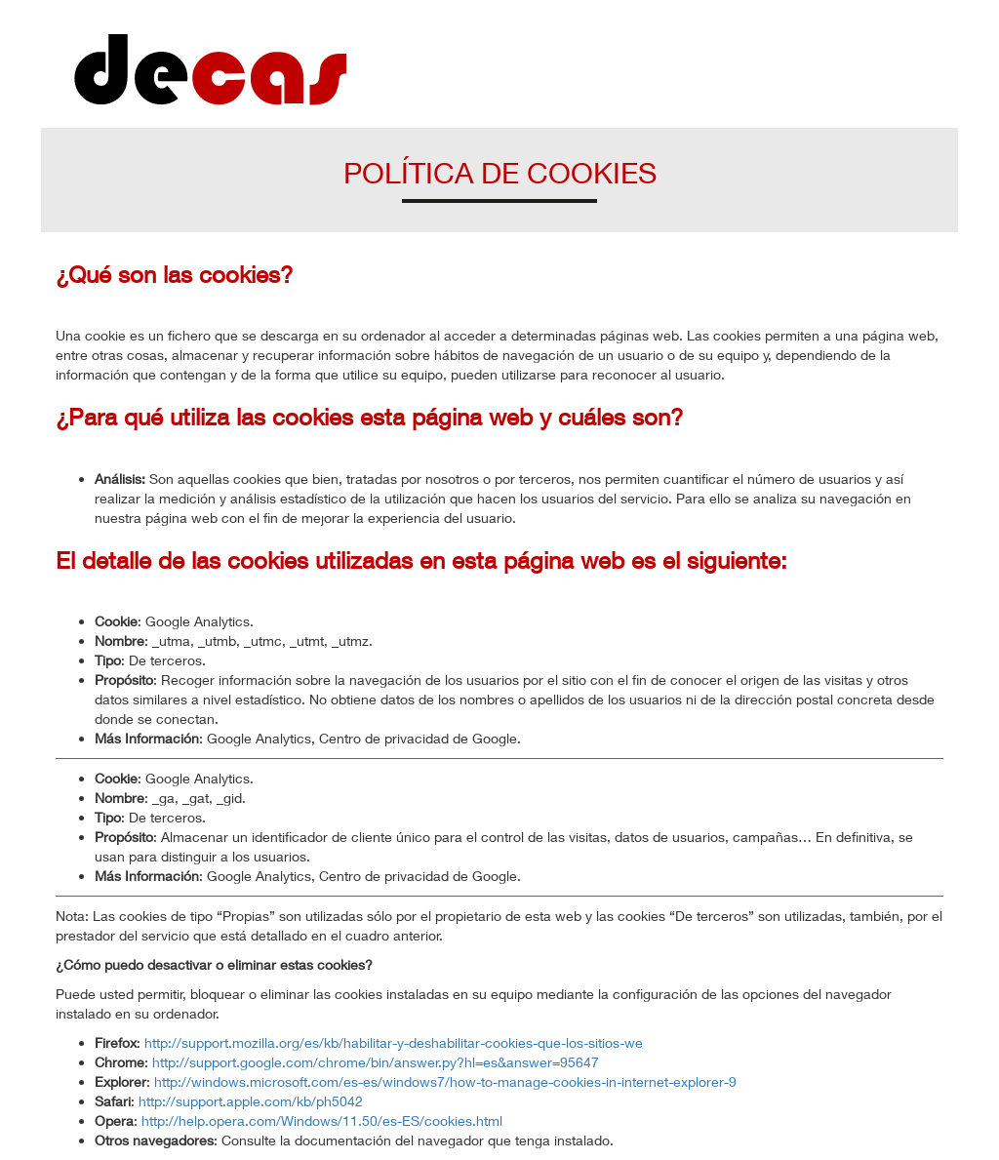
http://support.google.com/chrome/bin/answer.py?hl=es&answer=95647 (375, 1062)
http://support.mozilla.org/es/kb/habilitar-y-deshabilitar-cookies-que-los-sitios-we (393, 1042)
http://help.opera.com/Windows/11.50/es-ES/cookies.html (321, 1120)
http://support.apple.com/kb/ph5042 (251, 1101)
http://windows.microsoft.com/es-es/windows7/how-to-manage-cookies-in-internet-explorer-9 (445, 1081)
